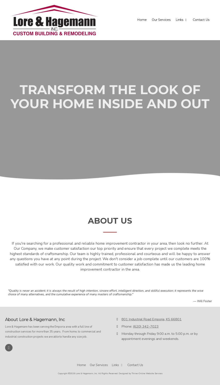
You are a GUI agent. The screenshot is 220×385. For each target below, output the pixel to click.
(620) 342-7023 (146, 326)
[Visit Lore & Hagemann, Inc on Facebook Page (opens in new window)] (9, 347)
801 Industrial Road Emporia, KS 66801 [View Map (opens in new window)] (151, 319)
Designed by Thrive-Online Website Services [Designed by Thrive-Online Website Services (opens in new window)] (140, 373)
